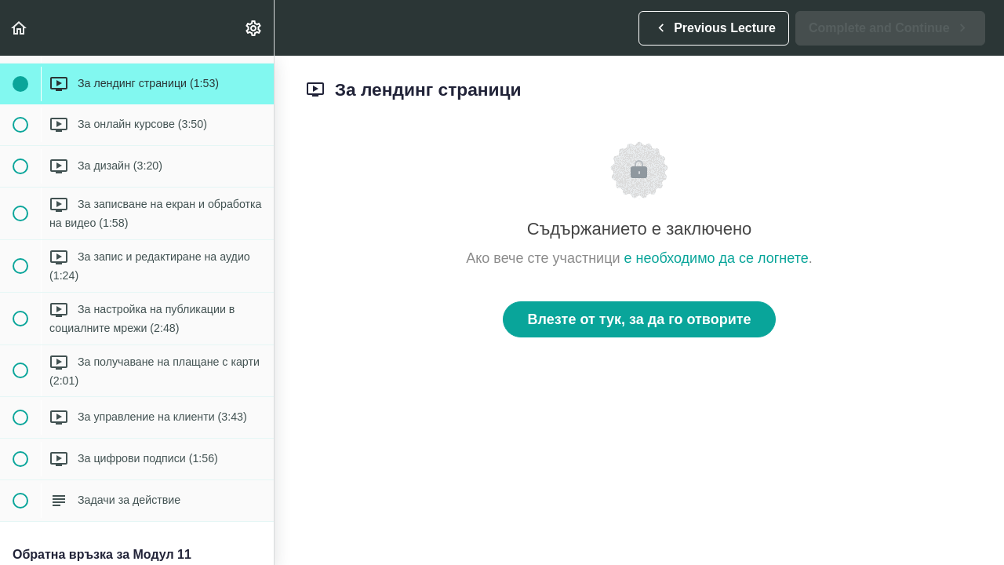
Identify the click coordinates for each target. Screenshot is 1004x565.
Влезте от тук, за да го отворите (639, 319)
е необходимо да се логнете (716, 258)
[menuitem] (254, 28)
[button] (19, 28)
